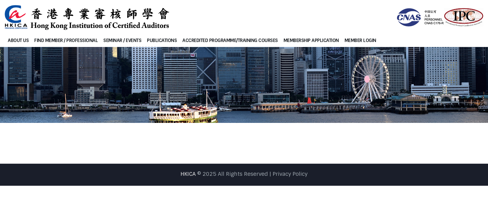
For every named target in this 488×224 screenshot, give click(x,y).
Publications (162, 40)
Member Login (360, 40)
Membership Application (311, 40)
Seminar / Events (122, 40)
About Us (18, 40)
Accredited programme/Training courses (230, 40)
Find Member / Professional (66, 40)
